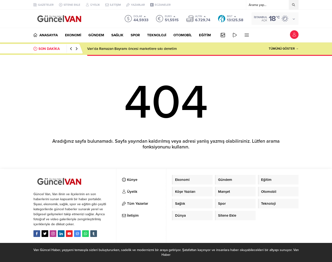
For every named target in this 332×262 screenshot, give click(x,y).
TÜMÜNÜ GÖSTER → (284, 49)
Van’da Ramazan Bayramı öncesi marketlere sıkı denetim (132, 49)
